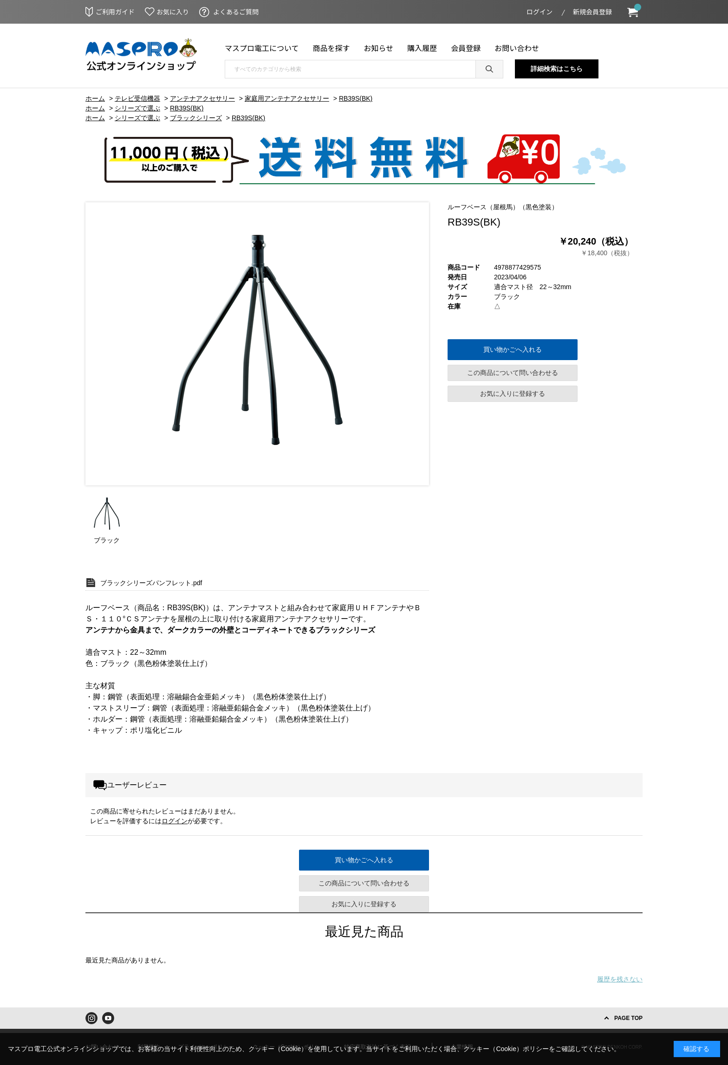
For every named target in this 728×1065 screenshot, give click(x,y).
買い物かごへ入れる (512, 349)
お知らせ (379, 47)
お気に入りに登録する (512, 393)
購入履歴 (422, 47)
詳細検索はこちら (557, 68)
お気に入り (172, 11)
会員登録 (466, 47)
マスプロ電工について (262, 47)
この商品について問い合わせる (512, 372)
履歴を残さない (620, 979)
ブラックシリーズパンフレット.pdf (151, 583)
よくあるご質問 (236, 11)
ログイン (539, 11)
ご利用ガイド (115, 11)
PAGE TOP (628, 1018)
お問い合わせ (516, 47)
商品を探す (331, 47)
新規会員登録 (592, 11)
